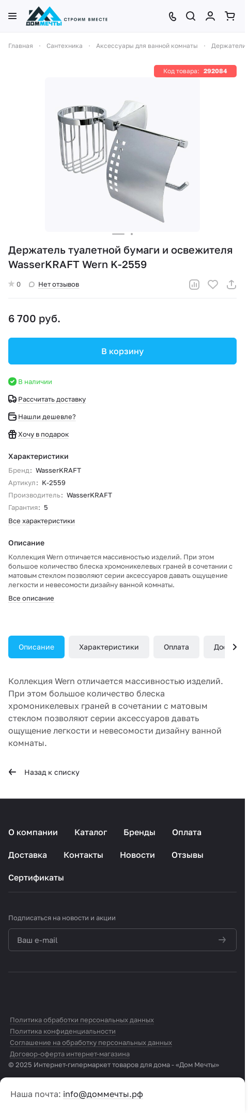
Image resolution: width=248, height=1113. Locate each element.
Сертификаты (36, 877)
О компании (33, 832)
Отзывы (188, 855)
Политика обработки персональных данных (82, 1020)
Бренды (139, 832)
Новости (137, 855)
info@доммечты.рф (103, 1094)
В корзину (122, 351)
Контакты (83, 855)
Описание (36, 646)
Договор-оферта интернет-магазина (70, 1054)
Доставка (27, 855)
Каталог (90, 832)
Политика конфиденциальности (63, 1031)
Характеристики (109, 646)
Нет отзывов (54, 284)
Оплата (176, 646)
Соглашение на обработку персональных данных (91, 1042)
